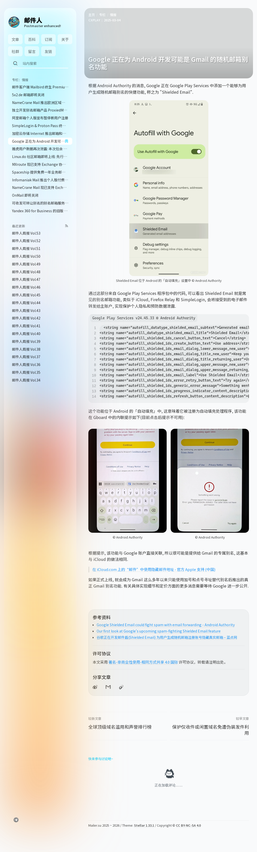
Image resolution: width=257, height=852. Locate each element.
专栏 (102, 14)
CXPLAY (94, 20)
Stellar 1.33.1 (144, 825)
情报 (113, 14)
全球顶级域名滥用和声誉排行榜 (120, 726)
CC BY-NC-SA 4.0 (188, 825)
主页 (91, 14)
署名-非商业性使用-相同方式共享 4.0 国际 (143, 662)
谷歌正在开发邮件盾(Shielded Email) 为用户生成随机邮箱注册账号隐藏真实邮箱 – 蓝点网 (167, 637)
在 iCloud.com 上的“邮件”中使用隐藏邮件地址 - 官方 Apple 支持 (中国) (153, 569)
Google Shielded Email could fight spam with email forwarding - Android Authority (166, 624)
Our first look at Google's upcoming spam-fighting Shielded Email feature (159, 630)
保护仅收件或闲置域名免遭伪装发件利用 (210, 729)
